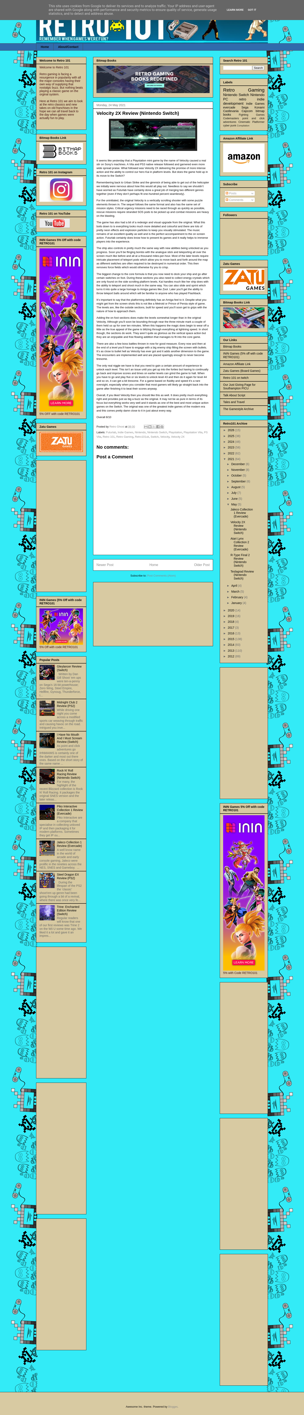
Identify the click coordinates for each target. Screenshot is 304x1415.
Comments (234, 200)
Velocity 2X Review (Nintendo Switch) (239, 527)
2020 (231, 610)
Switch (155, 436)
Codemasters (231, 118)
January (237, 603)
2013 (231, 650)
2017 (231, 627)
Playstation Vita (193, 432)
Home (45, 47)
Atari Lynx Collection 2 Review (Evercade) (240, 544)
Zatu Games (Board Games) (242, 370)
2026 (231, 430)
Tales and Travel (234, 402)
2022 (231, 453)
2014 (231, 644)
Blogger (172, 1406)
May (234, 504)
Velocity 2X (178, 436)
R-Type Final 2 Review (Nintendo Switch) (240, 560)
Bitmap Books (232, 346)
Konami (260, 107)
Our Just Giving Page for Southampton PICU (239, 386)
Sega (245, 107)
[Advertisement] (153, 613)
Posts (231, 193)
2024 (231, 441)
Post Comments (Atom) (161, 575)
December (238, 464)
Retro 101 (109, 436)
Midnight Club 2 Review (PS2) (67, 704)
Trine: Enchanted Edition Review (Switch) (68, 910)
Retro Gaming (124, 436)
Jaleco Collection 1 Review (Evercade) (69, 844)
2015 (231, 639)
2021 (231, 459)
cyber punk (229, 125)
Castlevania (231, 111)
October (237, 475)
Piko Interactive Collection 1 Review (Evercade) (70, 810)
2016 (231, 633)
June (234, 498)
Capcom (247, 111)
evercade (229, 107)
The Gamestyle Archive (238, 409)
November (238, 469)
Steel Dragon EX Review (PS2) (68, 876)
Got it (252, 9)
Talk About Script (234, 395)
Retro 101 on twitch (236, 377)
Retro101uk (142, 436)
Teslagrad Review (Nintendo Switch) (242, 575)
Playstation (175, 432)
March (235, 591)
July (234, 492)
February (237, 597)
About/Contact (68, 47)
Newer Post (105, 565)
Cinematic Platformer (251, 122)
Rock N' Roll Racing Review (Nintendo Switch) (68, 774)
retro (242, 99)
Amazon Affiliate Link (237, 364)
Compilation (243, 125)
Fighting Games (252, 114)
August (236, 487)
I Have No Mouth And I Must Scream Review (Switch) (69, 738)
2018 (231, 621)
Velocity (165, 436)
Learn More (235, 9)
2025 (231, 436)
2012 (231, 656)
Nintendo (140, 432)
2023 (231, 447)
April (234, 585)
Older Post (202, 565)
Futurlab (111, 432)
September (238, 481)
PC (225, 99)
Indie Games (125, 432)
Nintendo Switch (157, 432)
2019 (231, 616)
